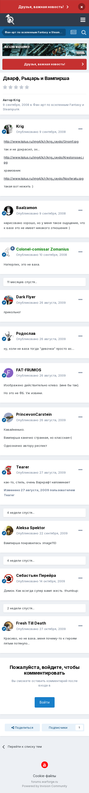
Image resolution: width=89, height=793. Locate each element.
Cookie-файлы (44, 776)
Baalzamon (26, 207)
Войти (45, 702)
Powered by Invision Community (44, 786)
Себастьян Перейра (36, 575)
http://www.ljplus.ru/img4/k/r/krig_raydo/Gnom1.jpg (41, 141)
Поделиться (22, 727)
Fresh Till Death (31, 623)
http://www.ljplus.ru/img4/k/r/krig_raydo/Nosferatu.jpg (44, 178)
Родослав (26, 333)
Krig (16, 100)
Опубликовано (41, 132)
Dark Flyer (26, 296)
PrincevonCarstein (34, 414)
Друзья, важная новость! (41, 7)
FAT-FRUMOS (28, 370)
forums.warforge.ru (44, 782)
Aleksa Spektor (30, 527)
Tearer (22, 467)
